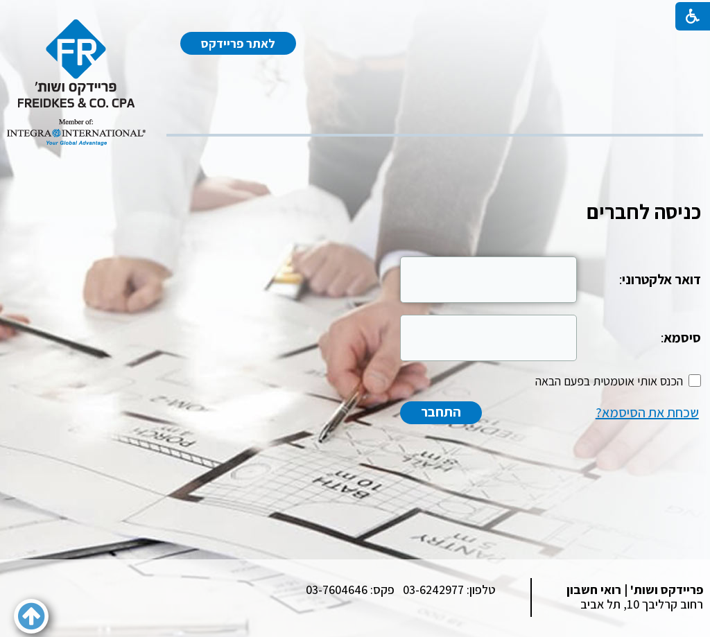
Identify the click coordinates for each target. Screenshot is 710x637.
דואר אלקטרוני (661, 279)
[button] (31, 616)
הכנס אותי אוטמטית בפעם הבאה (609, 381)
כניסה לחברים (644, 211)
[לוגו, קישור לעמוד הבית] (76, 82)
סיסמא (682, 338)
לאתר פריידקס (238, 43)
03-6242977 (433, 589)
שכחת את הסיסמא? (647, 412)
